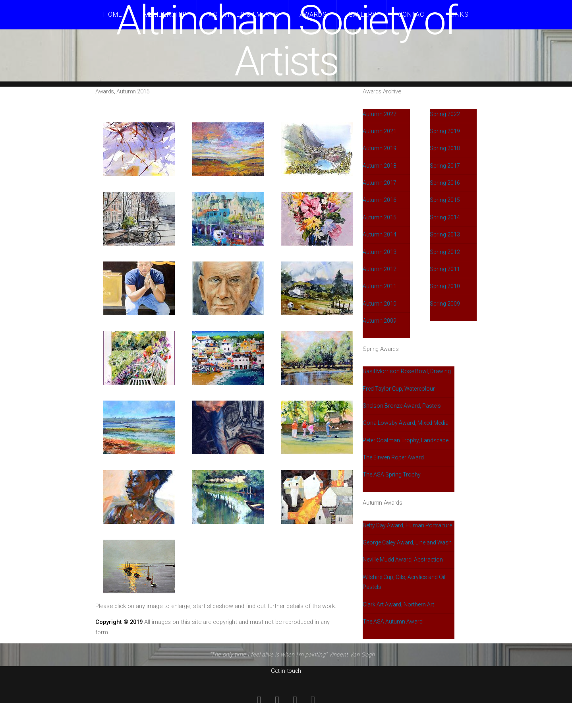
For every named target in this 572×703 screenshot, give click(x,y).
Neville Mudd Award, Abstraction (403, 559)
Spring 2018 (445, 148)
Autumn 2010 (379, 303)
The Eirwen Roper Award (393, 457)
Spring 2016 (445, 183)
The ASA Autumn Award (393, 621)
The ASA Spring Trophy (392, 474)
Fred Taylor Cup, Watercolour (399, 388)
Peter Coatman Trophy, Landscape (405, 440)
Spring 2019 (445, 131)
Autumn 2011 (379, 286)
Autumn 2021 (379, 131)
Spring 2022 (445, 114)
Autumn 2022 (379, 114)
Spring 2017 (445, 166)
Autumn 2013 (379, 252)
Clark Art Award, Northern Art (398, 604)
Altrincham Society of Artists (286, 40)
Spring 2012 (445, 252)
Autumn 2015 (379, 217)
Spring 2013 (445, 234)
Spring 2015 (445, 200)
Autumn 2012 (379, 269)
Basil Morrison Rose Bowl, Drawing (407, 371)
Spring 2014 (445, 217)
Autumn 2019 (379, 148)
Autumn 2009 (379, 321)
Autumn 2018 (379, 166)
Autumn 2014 (379, 234)
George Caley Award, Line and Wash (407, 542)
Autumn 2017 (379, 183)
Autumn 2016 (379, 200)
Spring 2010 (445, 286)
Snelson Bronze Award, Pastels (402, 406)
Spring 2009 (445, 303)
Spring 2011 (445, 269)
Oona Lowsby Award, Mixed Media (405, 423)
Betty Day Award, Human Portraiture (407, 525)
